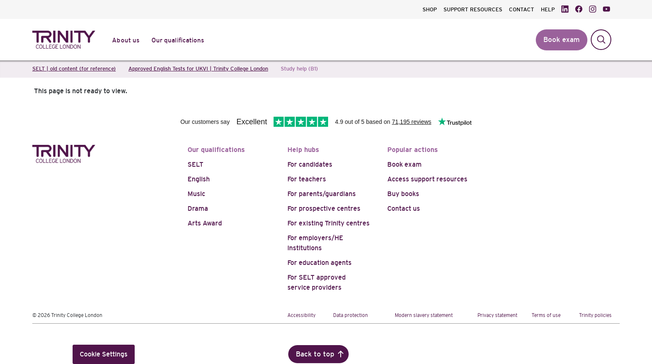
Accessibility (301, 315)
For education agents (319, 262)
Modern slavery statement (424, 315)
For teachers (306, 179)
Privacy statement (497, 315)
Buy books (403, 193)
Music (196, 193)
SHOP (429, 9)
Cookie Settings (104, 354)
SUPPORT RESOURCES (472, 9)
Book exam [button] (561, 40)
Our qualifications (216, 149)
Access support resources (427, 179)
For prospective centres (323, 208)
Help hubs (303, 149)
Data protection (350, 315)
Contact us (403, 208)
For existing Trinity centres (328, 223)
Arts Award (205, 223)
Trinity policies (595, 315)
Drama (198, 208)
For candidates (309, 164)
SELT (195, 164)
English (199, 179)
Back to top (315, 354)
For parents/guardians (321, 193)
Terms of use (546, 315)
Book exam (404, 164)
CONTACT (521, 9)
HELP (548, 9)
